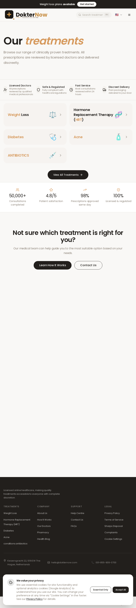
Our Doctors (44, 526)
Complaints (110, 532)
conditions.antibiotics (15, 543)
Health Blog (43, 539)
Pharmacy (43, 532)
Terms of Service (113, 519)
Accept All (120, 589)
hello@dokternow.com (64, 562)
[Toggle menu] (129, 15)
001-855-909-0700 (106, 562)
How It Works (44, 519)
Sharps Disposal (113, 526)
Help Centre (77, 513)
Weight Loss (10, 513)
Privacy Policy (112, 513)
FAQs (73, 526)
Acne (6, 537)
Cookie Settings (113, 539)
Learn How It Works (52, 265)
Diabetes (9, 530)
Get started (87, 4)
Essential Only (100, 589)
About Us (42, 513)
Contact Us (88, 265)
